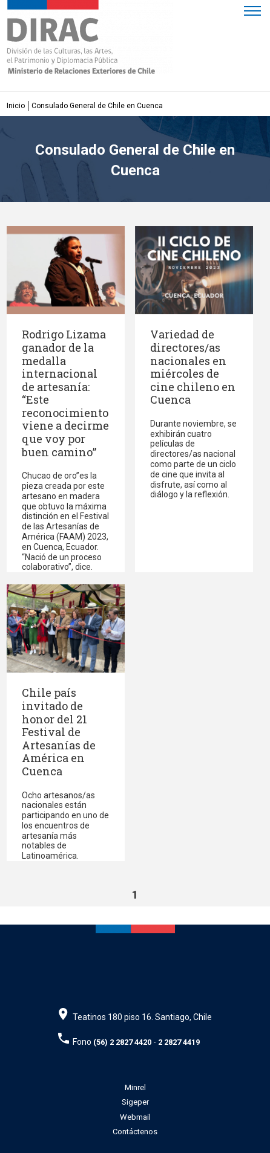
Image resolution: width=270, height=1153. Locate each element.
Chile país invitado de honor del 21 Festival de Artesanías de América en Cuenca (59, 731)
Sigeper (135, 1101)
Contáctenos (135, 1131)
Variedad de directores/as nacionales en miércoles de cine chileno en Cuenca (192, 367)
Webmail (135, 1117)
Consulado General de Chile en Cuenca (97, 106)
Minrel (135, 1087)
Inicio (16, 106)
